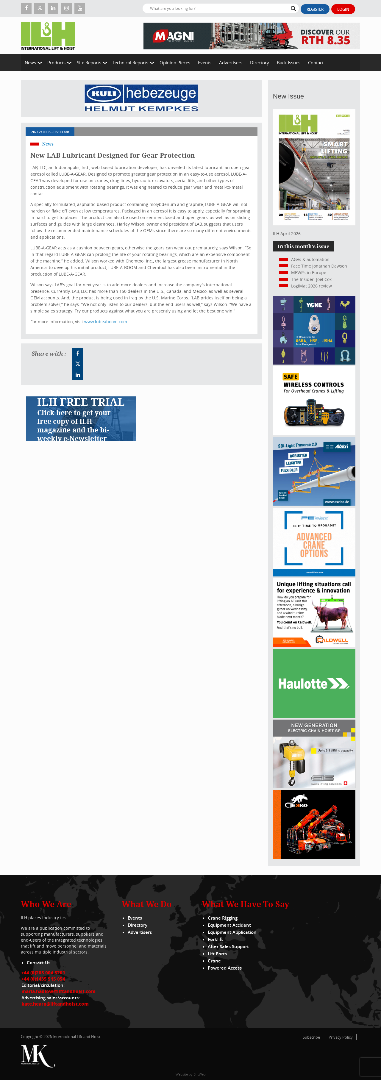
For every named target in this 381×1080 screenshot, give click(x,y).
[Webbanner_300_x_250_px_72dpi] (314, 433)
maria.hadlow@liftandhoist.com (58, 991)
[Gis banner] (314, 787)
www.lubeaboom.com (105, 321)
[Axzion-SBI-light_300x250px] (314, 504)
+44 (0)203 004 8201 (43, 972)
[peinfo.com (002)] (314, 575)
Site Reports (89, 62)
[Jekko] (314, 857)
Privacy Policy (341, 1037)
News (30, 62)
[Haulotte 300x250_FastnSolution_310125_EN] (314, 716)
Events (204, 62)
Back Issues (288, 62)
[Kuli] (141, 98)
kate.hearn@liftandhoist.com (55, 1004)
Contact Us (38, 962)
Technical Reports (130, 62)
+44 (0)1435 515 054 (43, 979)
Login (343, 9)
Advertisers (230, 62)
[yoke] (314, 363)
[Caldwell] (314, 645)
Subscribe (311, 1037)
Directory (259, 62)
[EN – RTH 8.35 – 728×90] (251, 35)
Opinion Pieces (175, 62)
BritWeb (199, 1074)
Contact (316, 62)
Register (315, 9)
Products (56, 62)
